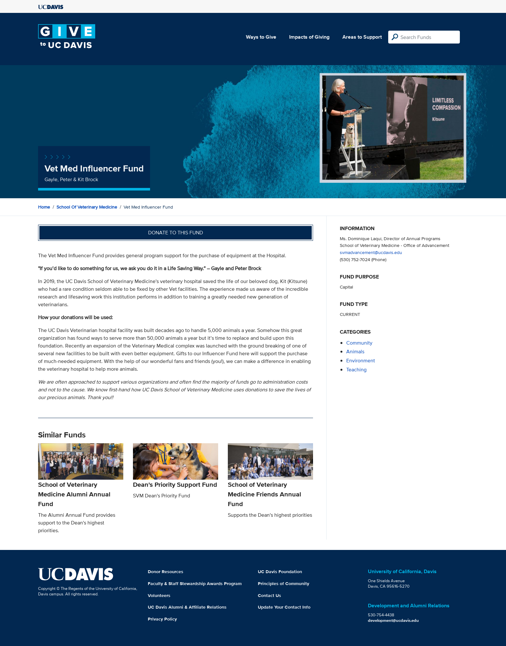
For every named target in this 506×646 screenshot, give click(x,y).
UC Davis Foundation (280, 571)
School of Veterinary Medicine (86, 207)
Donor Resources (165, 571)
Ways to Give (261, 37)
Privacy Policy (162, 619)
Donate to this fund (175, 232)
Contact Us (269, 595)
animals (355, 351)
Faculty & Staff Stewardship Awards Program (195, 583)
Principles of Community (283, 583)
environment (360, 360)
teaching (356, 369)
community (359, 343)
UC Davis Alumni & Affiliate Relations (187, 607)
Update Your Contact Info (284, 607)
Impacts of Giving (309, 37)
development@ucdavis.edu (393, 620)
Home (44, 207)
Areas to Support (362, 37)
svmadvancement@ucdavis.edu (371, 252)
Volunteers (159, 595)
